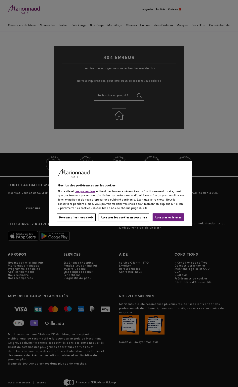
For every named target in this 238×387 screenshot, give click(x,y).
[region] (120, 193)
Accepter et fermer (168, 217)
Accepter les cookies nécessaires (124, 217)
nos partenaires (85, 191)
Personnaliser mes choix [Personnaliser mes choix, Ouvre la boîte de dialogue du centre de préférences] (76, 217)
